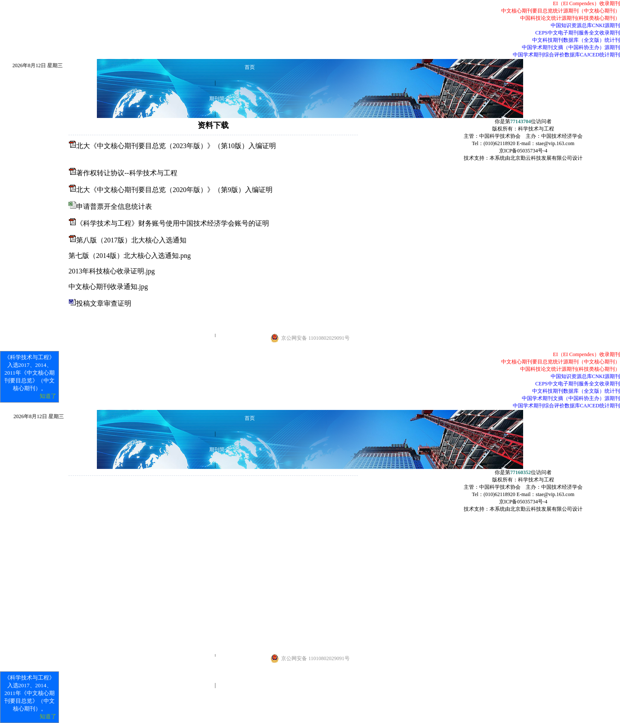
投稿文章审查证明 (103, 303)
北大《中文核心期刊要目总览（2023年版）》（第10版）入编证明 (176, 145)
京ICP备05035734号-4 (523, 151)
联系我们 (219, 350)
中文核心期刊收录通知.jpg (108, 286)
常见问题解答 (219, 670)
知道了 (48, 396)
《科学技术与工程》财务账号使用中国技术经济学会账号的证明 (172, 223)
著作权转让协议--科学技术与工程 (126, 173)
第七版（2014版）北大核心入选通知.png (129, 255)
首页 (250, 67)
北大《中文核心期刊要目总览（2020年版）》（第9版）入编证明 (174, 189)
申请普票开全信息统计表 (114, 206)
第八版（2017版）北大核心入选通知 (131, 240)
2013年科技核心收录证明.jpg (111, 271)
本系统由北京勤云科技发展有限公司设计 (536, 158)
